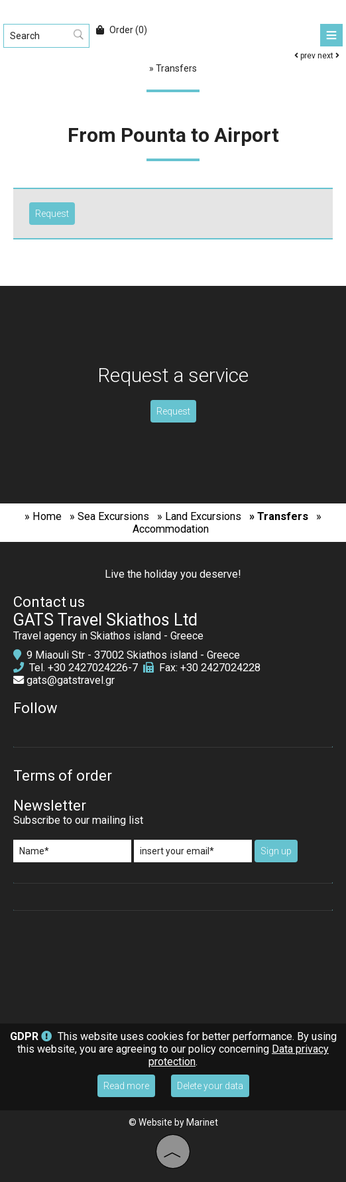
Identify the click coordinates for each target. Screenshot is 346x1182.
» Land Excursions (199, 516)
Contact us (49, 602)
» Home (43, 516)
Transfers (176, 68)
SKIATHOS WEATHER (173, 967)
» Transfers (278, 516)
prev (305, 55)
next (328, 55)
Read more (126, 1086)
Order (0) (121, 30)
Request (173, 411)
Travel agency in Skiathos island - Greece (108, 635)
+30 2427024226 (88, 667)
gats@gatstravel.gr (71, 680)
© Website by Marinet (173, 1122)
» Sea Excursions (109, 516)
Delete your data (210, 1086)
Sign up (276, 851)
